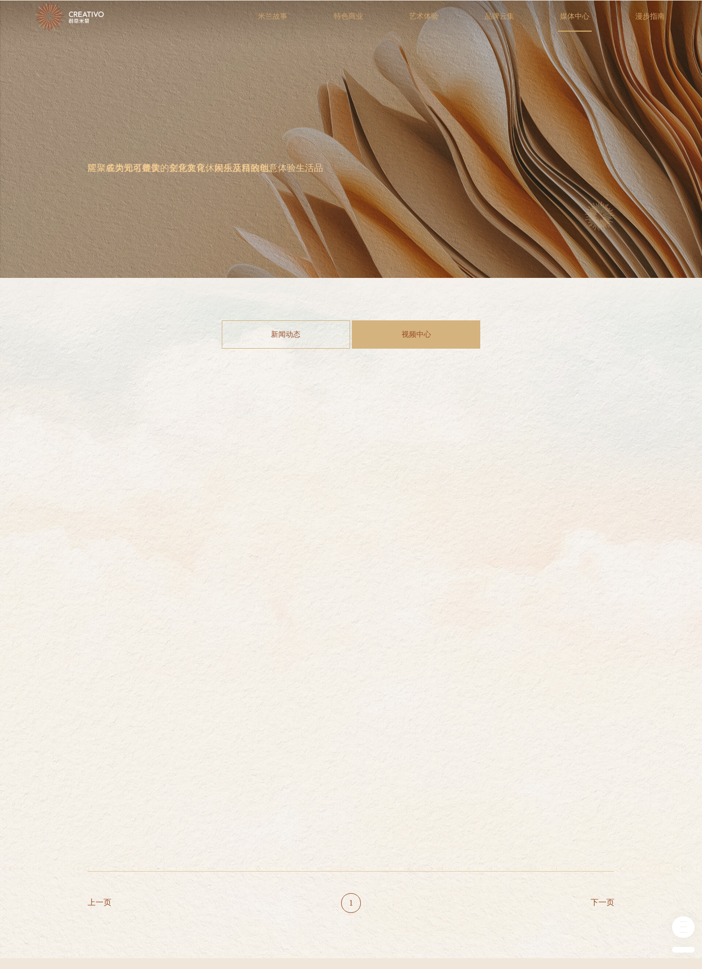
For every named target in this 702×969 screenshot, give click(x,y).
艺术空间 (160, 872)
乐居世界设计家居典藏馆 (176, 900)
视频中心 (413, 334)
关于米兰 (100, 837)
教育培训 (278, 860)
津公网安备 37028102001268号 (316, 942)
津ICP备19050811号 (238, 942)
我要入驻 (398, 860)
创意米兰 (398, 837)
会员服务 (398, 872)
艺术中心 (160, 837)
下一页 (602, 719)
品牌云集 (513, 22)
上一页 (99, 719)
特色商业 (362, 22)
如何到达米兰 (404, 849)
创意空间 (160, 860)
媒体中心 (589, 22)
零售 (272, 837)
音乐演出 (219, 837)
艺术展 (216, 872)
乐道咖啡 (160, 849)
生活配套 (278, 872)
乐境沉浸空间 (166, 884)
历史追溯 (100, 849)
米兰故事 (287, 22)
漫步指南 (664, 22)
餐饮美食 (278, 849)
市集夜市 (219, 860)
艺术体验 (438, 22)
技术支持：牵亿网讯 (586, 942)
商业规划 (100, 860)
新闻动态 (289, 334)
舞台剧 (216, 849)
